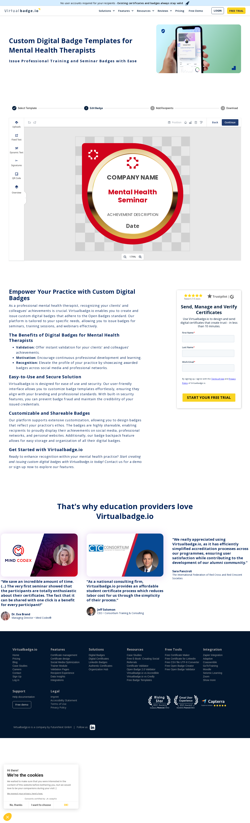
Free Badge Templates (139, 680)
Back (215, 122)
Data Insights (58, 676)
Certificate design (60, 658)
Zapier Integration (213, 655)
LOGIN (218, 10)
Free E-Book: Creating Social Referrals (143, 660)
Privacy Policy (58, 707)
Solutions (105, 10)
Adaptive (208, 658)
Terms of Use (58, 704)
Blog (15, 662)
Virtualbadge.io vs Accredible (143, 672)
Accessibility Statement (64, 700)
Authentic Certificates (100, 665)
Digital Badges (97, 655)
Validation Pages (60, 669)
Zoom (206, 676)
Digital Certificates (99, 658)
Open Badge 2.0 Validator (141, 669)
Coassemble (210, 662)
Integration (212, 649)
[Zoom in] (140, 256)
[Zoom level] (133, 256)
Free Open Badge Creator (179, 665)
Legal (55, 691)
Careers (16, 669)
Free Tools (173, 649)
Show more (209, 680)
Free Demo (196, 10)
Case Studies (19, 665)
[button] (107, 11)
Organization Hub (98, 669)
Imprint (55, 696)
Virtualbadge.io (24, 649)
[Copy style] (201, 122)
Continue (230, 122)
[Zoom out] (125, 256)
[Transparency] (185, 122)
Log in (15, 680)
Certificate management (64, 655)
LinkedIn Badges (98, 662)
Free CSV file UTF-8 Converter (182, 662)
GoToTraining (210, 665)
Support (18, 691)
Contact (16, 672)
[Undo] (29, 122)
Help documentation (23, 696)
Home (15, 655)
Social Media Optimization (65, 662)
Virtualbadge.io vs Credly (140, 676)
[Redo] (35, 122)
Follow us (82, 727)
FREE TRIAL (236, 10)
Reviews (163, 10)
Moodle (207, 669)
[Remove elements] (196, 122)
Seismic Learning (212, 672)
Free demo (21, 704)
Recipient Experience (62, 672)
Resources (144, 10)
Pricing (179, 10)
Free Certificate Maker (177, 655)
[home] (22, 10)
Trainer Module (59, 665)
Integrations (57, 680)
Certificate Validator (137, 665)
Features (124, 10)
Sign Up (16, 676)
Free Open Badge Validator (180, 669)
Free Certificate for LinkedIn (180, 658)
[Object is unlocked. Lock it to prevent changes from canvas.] (190, 122)
